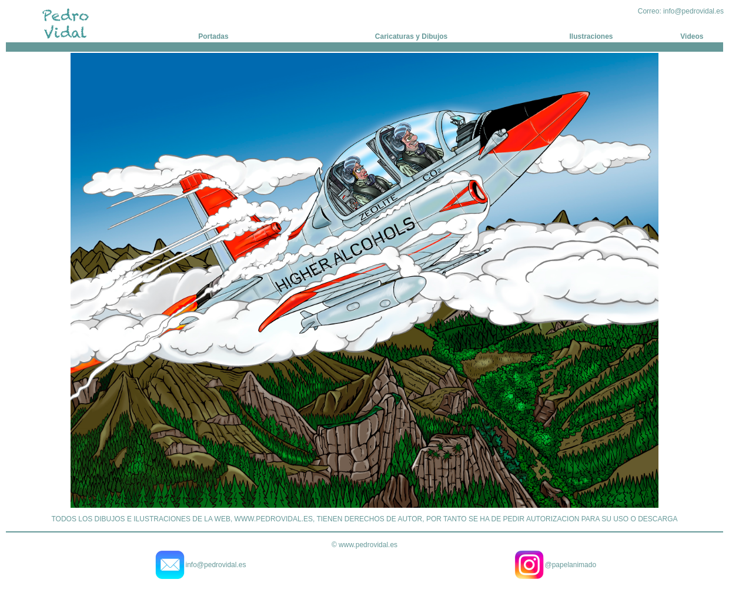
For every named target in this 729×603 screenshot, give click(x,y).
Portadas (213, 36)
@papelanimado (571, 565)
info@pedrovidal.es (216, 565)
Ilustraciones (591, 36)
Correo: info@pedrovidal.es (681, 11)
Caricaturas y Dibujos (411, 36)
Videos (691, 36)
